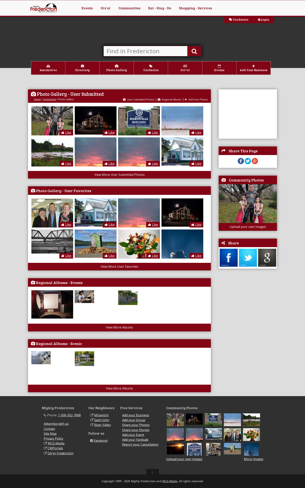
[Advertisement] (248, 113)
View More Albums (119, 327)
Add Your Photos (196, 99)
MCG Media (56, 443)
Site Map (50, 433)
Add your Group (133, 420)
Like (66, 132)
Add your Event (133, 435)
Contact (49, 429)
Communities (129, 8)
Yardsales (238, 19)
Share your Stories (135, 430)
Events (87, 8)
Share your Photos (136, 425)
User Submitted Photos (138, 99)
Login (263, 19)
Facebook (101, 440)
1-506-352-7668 (69, 415)
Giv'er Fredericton (61, 453)
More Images (253, 459)
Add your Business (135, 415)
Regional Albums (169, 99)
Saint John (101, 420)
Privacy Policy (53, 438)
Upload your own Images (248, 227)
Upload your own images (184, 459)
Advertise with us (56, 424)
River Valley (102, 425)
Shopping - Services (195, 8)
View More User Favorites (119, 266)
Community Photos (246, 180)
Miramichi (101, 415)
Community (49, 99)
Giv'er (106, 8)
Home (37, 99)
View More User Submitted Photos (119, 175)
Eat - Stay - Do (159, 8)
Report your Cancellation (140, 444)
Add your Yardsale (135, 439)
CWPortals (55, 448)
